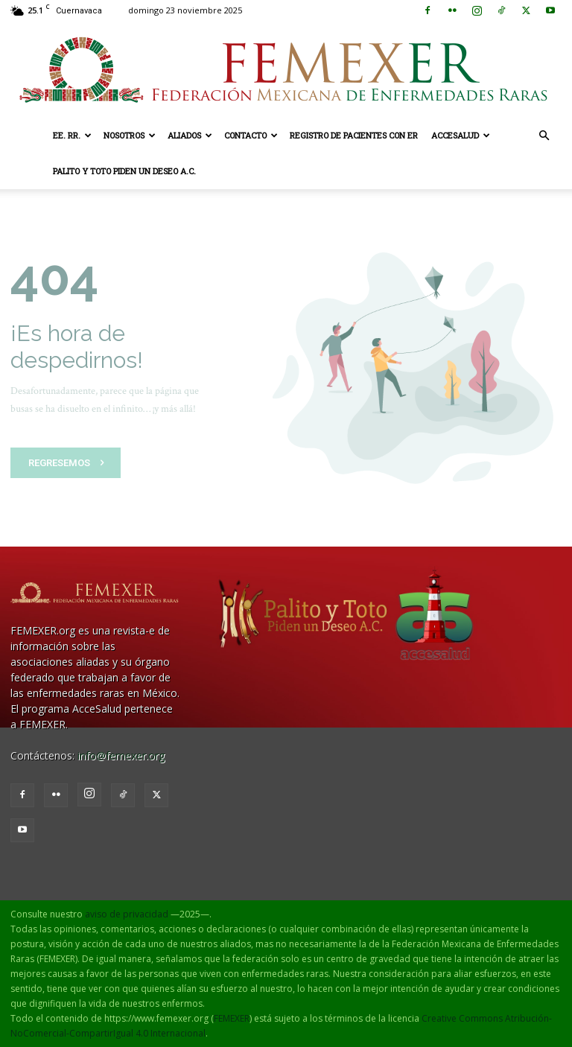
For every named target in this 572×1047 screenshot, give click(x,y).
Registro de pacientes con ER (354, 135)
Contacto (251, 135)
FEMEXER (232, 1018)
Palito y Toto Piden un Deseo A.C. (124, 170)
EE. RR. (72, 135)
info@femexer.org (121, 755)
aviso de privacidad (126, 914)
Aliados (190, 135)
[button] (544, 136)
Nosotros (130, 135)
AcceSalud (460, 135)
